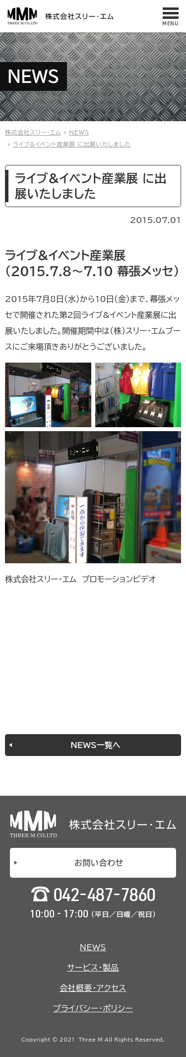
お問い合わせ (99, 863)
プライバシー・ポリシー (93, 1008)
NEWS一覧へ (95, 745)
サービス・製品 (93, 968)
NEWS (93, 947)
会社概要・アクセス (93, 988)
